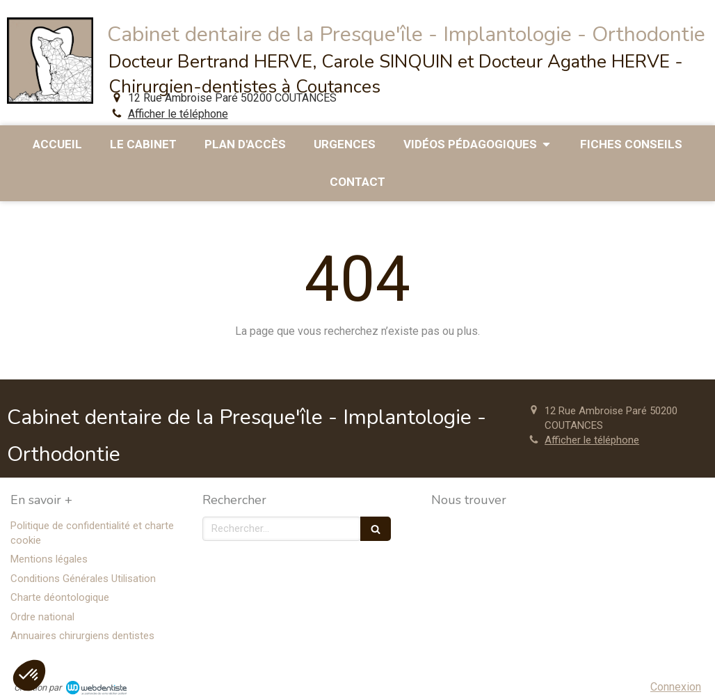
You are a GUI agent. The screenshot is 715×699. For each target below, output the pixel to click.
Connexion (675, 686)
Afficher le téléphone (178, 113)
